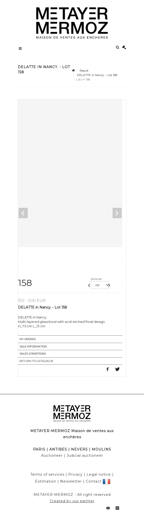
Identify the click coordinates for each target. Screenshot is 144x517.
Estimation (45, 481)
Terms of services (47, 474)
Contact (93, 481)
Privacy (75, 474)
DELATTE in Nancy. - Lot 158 (96, 75)
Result (84, 70)
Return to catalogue (36, 361)
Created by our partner (72, 501)
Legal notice (99, 474)
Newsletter (71, 481)
